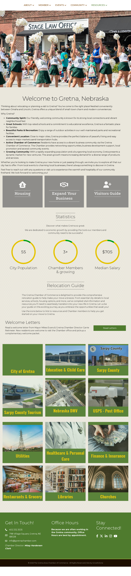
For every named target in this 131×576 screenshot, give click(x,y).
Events (43, 10)
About (11, 10)
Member (27, 10)
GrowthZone (97, 572)
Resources (114, 10)
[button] (3, 58)
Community (94, 10)
